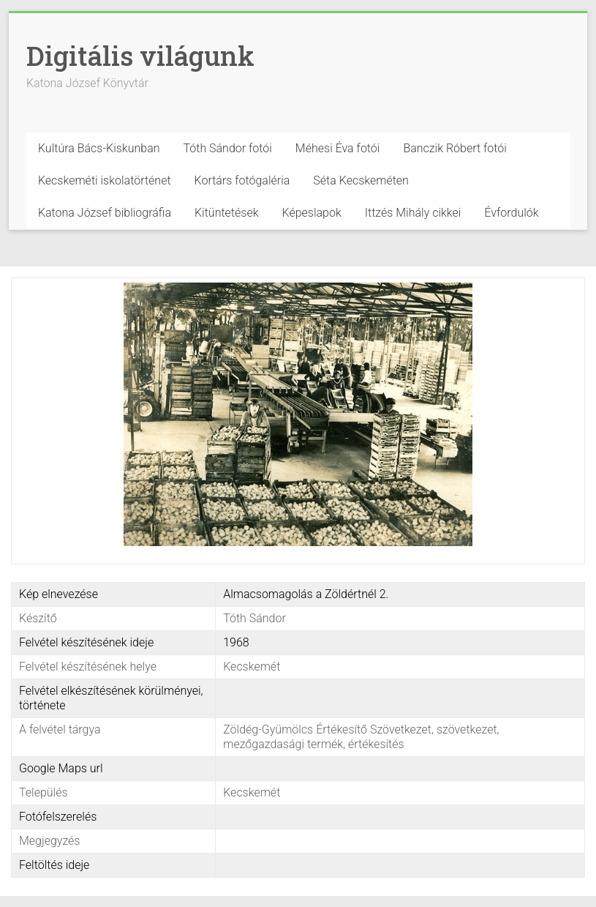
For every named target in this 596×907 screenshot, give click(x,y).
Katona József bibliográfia (104, 213)
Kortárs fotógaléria (242, 180)
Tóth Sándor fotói (228, 148)
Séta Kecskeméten (361, 180)
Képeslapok (312, 213)
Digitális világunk (140, 55)
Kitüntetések (227, 213)
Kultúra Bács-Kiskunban (99, 148)
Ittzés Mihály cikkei (413, 213)
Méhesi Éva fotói (337, 148)
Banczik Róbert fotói (454, 148)
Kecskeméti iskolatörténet (104, 180)
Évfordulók (511, 213)
